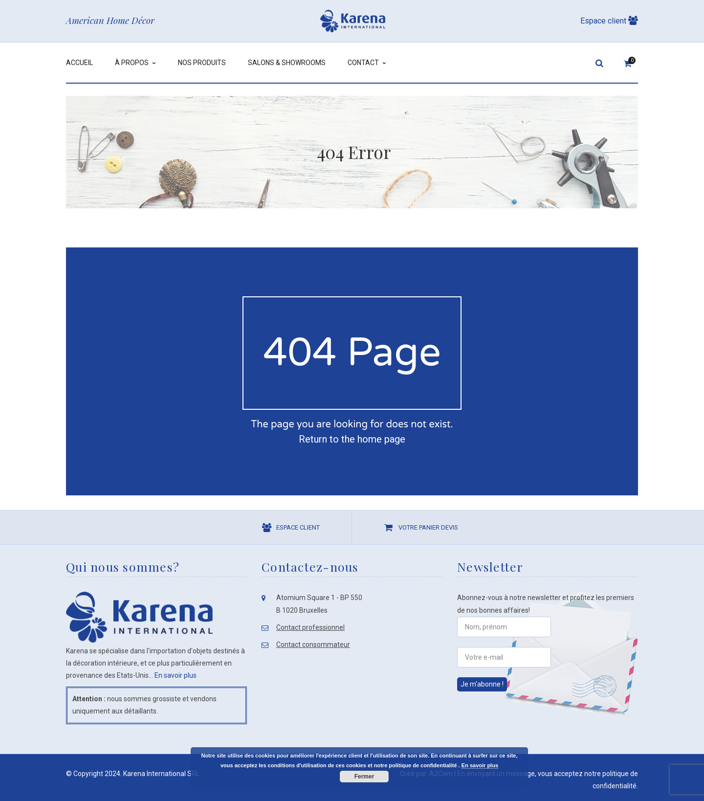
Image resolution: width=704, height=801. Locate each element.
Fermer (364, 776)
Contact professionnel (310, 627)
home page (381, 439)
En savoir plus (175, 675)
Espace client (609, 20)
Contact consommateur (313, 644)
